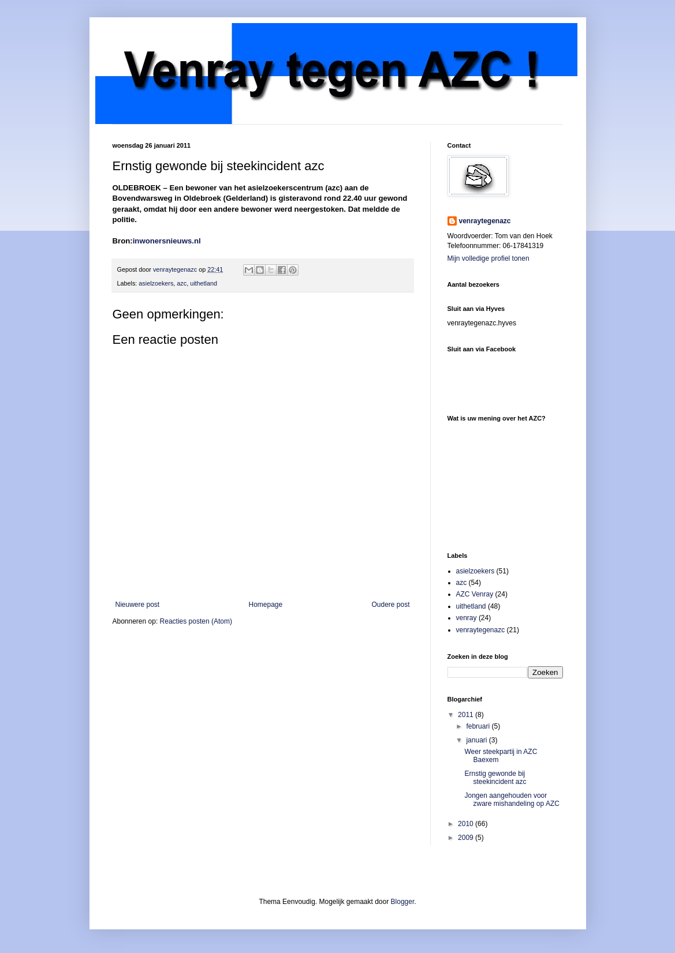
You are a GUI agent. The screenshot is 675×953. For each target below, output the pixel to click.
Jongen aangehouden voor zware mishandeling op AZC (511, 799)
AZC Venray (475, 594)
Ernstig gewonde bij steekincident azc (495, 778)
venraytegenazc (485, 221)
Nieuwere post (137, 605)
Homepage (265, 605)
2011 (466, 715)
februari (478, 726)
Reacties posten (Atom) (196, 621)
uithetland (203, 283)
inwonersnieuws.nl (167, 241)
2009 (466, 838)
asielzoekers (156, 283)
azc (182, 283)
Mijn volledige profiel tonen (488, 258)
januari (477, 740)
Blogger (403, 902)
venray (466, 618)
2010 (466, 824)
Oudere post (390, 605)
